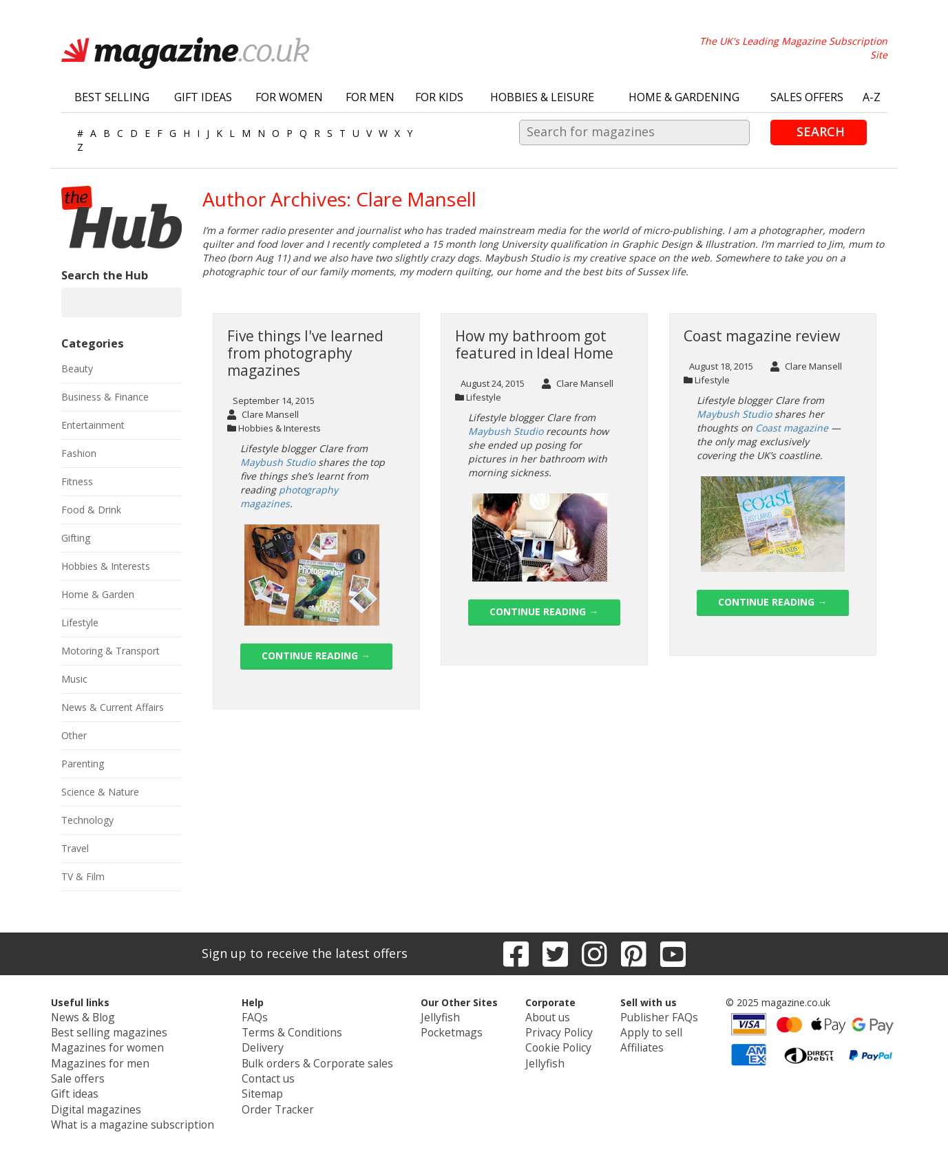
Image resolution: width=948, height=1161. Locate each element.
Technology (87, 820)
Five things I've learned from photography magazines (305, 353)
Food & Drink (91, 509)
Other (74, 735)
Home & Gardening (684, 97)
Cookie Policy (546, 1043)
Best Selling (111, 97)
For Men (370, 97)
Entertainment (93, 425)
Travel (75, 848)
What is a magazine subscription (149, 1112)
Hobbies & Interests (279, 428)
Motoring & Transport (110, 650)
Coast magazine (791, 427)
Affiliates (623, 1043)
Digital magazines (116, 1098)
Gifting (75, 537)
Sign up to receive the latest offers (305, 953)
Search (821, 131)
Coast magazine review (762, 335)
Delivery (266, 1043)
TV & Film (83, 876)
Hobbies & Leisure (542, 97)
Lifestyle (483, 397)
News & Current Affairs (112, 707)
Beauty (77, 368)
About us (536, 1016)
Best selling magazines (128, 1029)
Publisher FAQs (637, 1016)
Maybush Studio (277, 462)
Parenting (82, 763)
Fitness (77, 481)
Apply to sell (630, 1029)
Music (74, 678)
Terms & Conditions (293, 1029)
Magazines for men (120, 1057)
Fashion (78, 453)
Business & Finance (105, 396)
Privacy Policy (546, 1029)
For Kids (439, 97)
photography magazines (289, 496)
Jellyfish (427, 1016)
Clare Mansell (263, 414)
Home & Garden (97, 594)
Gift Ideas (203, 97)
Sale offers (101, 1071)
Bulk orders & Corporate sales (316, 1057)
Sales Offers (806, 97)
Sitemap (267, 1084)
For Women (289, 97)
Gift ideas (98, 1084)
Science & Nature (100, 791)
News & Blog (106, 1016)
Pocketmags (439, 1029)
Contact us (273, 1071)
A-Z (872, 97)
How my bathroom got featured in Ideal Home (534, 344)
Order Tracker (279, 1098)
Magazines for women (127, 1043)
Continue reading (316, 655)
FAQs (261, 1016)
